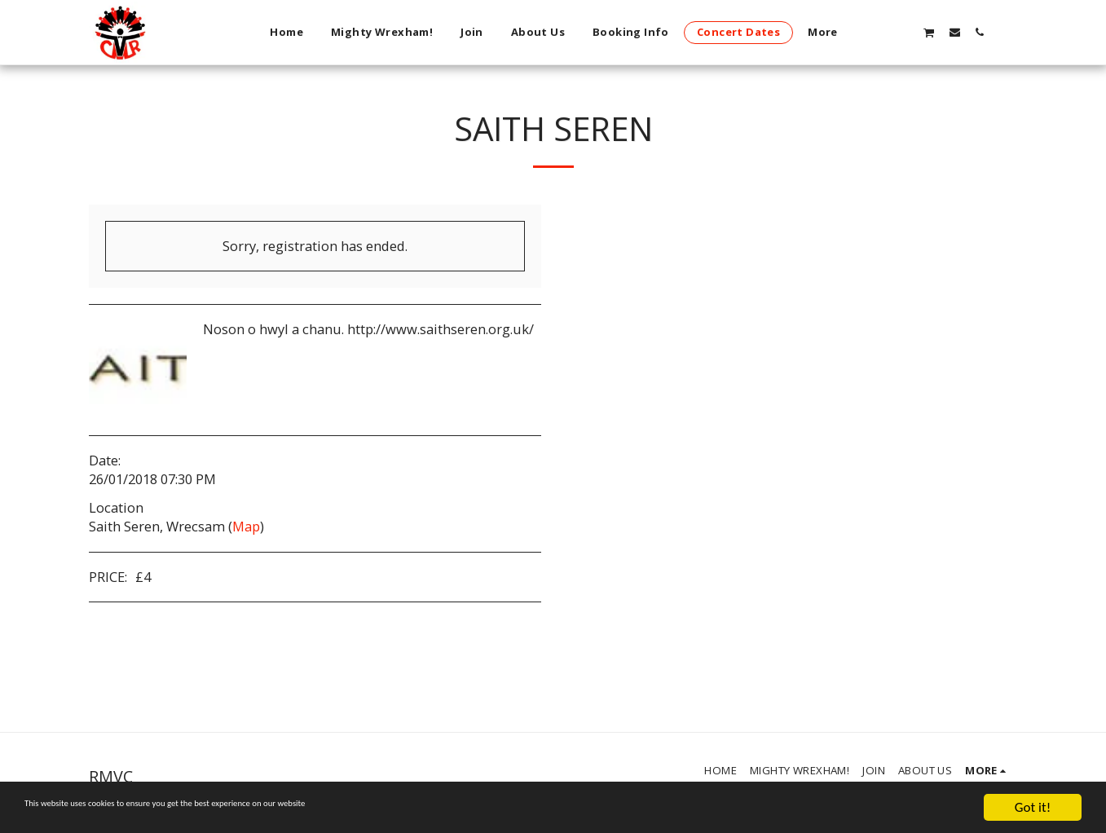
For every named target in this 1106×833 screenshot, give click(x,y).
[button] (902, 31)
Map (246, 526)
